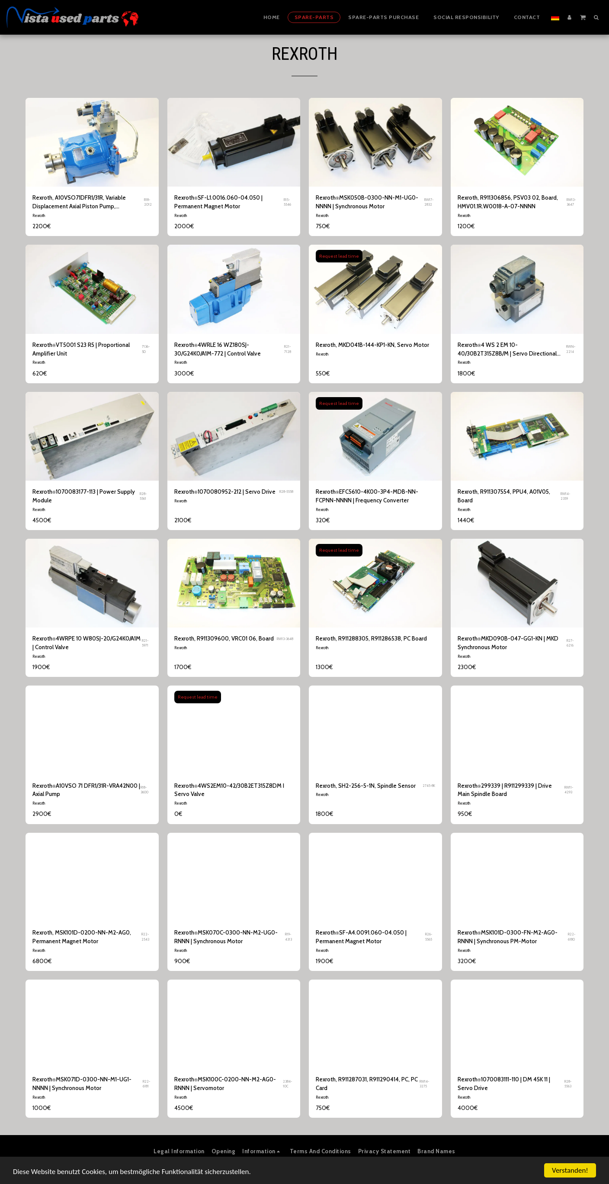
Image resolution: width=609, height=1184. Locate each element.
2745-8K (429, 785)
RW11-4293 (568, 789)
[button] (583, 17)
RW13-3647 (571, 202)
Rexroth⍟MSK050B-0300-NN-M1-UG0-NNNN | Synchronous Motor (367, 202)
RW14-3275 (424, 1083)
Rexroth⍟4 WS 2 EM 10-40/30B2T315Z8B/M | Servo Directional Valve (507, 349)
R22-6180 (571, 936)
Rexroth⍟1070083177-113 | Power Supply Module (83, 496)
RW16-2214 (570, 348)
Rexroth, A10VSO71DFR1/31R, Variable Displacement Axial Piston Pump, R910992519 (79, 202)
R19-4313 (288, 936)
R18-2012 (148, 202)
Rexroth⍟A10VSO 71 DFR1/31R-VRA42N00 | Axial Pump (86, 790)
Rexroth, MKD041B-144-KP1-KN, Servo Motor (372, 344)
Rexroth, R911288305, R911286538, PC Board (371, 638)
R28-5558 (286, 491)
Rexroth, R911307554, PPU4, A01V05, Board (504, 496)
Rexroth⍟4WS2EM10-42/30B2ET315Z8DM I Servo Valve (229, 790)
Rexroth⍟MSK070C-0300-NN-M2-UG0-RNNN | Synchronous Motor (226, 937)
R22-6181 (146, 1083)
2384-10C (287, 1083)
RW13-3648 (285, 639)
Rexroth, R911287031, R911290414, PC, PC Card (367, 1083)
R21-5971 (145, 642)
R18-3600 (144, 789)
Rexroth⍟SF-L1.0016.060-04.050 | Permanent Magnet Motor (218, 202)
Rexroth (38, 215)
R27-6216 (570, 642)
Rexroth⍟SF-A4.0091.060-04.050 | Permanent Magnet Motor (361, 937)
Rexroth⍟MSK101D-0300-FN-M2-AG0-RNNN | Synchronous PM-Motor (508, 937)
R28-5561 (143, 496)
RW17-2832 (428, 202)
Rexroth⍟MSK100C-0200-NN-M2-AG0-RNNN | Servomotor (225, 1083)
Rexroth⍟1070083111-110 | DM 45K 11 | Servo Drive (504, 1083)
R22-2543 (145, 936)
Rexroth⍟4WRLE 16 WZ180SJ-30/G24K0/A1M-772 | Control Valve (217, 349)
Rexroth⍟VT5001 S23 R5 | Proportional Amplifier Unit (81, 349)
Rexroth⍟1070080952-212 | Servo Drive (225, 491)
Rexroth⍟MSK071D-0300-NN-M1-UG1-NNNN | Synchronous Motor (81, 1083)
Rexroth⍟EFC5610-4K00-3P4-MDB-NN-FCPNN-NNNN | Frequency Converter (367, 496)
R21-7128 (287, 348)
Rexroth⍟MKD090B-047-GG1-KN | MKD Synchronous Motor (508, 642)
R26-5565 (428, 936)
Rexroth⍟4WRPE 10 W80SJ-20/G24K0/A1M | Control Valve (86, 642)
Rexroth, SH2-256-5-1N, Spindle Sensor (366, 785)
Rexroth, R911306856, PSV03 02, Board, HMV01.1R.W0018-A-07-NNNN (508, 202)
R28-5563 (567, 1083)
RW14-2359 (565, 496)
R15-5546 (287, 202)
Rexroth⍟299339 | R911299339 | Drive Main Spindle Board (505, 790)
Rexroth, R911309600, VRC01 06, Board (224, 638)
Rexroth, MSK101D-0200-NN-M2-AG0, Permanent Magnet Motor (81, 937)
